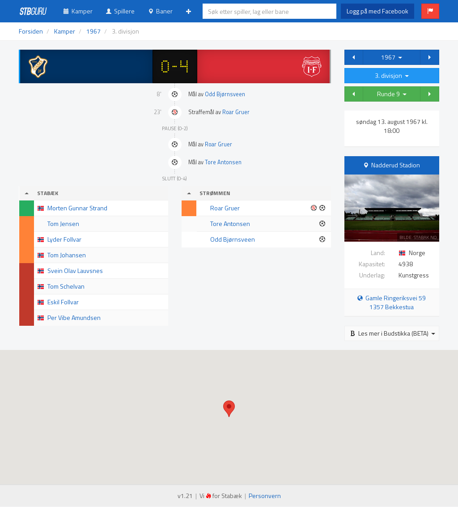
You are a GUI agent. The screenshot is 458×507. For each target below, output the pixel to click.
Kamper (78, 11)
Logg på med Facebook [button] (377, 11)
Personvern (265, 495)
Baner (160, 11)
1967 (391, 57)
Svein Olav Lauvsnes (75, 270)
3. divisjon (392, 75)
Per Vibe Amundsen (74, 317)
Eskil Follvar (63, 302)
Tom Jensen (63, 223)
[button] (430, 11)
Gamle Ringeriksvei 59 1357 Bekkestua (391, 302)
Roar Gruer (236, 112)
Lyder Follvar (64, 239)
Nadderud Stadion (395, 165)
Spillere (120, 11)
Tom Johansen (66, 255)
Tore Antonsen (223, 162)
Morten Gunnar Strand (77, 208)
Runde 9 (392, 93)
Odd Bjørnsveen (225, 94)
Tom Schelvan (66, 286)
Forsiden (31, 31)
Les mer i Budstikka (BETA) (392, 333)
